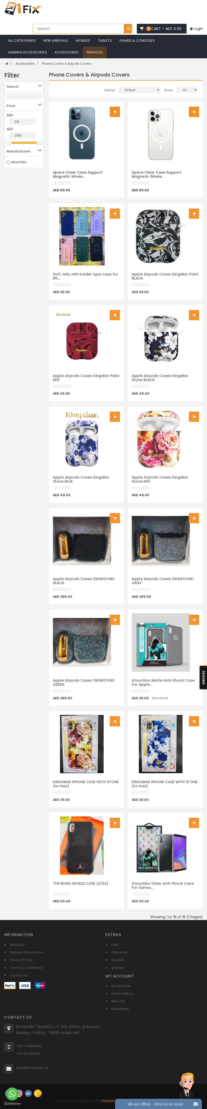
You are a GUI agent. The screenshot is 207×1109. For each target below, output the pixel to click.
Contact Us (19, 975)
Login (196, 28)
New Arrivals (55, 40)
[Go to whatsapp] (12, 1094)
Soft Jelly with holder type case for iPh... (85, 279)
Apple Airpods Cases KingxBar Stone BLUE (81, 482)
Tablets (105, 40)
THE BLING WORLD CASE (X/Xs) (80, 886)
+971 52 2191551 (28, 1053)
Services (95, 52)
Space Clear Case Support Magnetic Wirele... (78, 174)
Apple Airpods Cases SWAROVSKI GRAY (162, 583)
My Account (120, 985)
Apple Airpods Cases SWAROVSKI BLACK (84, 583)
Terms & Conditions (26, 967)
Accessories (67, 52)
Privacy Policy (21, 960)
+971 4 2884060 (29, 1046)
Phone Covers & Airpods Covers (66, 63)
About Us (17, 944)
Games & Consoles (137, 40)
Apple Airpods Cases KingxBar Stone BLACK (160, 380)
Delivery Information (26, 952)
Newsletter (120, 1008)
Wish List (118, 1001)
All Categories (22, 40)
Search (117, 960)
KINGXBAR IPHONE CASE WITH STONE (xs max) (86, 786)
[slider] (62, 183)
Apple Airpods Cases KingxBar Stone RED (160, 482)
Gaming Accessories (27, 52)
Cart (114, 944)
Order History (122, 993)
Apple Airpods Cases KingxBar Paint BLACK (165, 279)
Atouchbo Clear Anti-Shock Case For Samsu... (163, 888)
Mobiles (83, 40)
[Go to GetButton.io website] (12, 1103)
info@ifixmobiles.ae (32, 1067)
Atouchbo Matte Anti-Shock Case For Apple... (163, 685)
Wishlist (117, 967)
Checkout (119, 952)
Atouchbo (18, 162)
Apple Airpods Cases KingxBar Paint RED (86, 380)
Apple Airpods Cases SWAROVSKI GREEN (84, 685)
